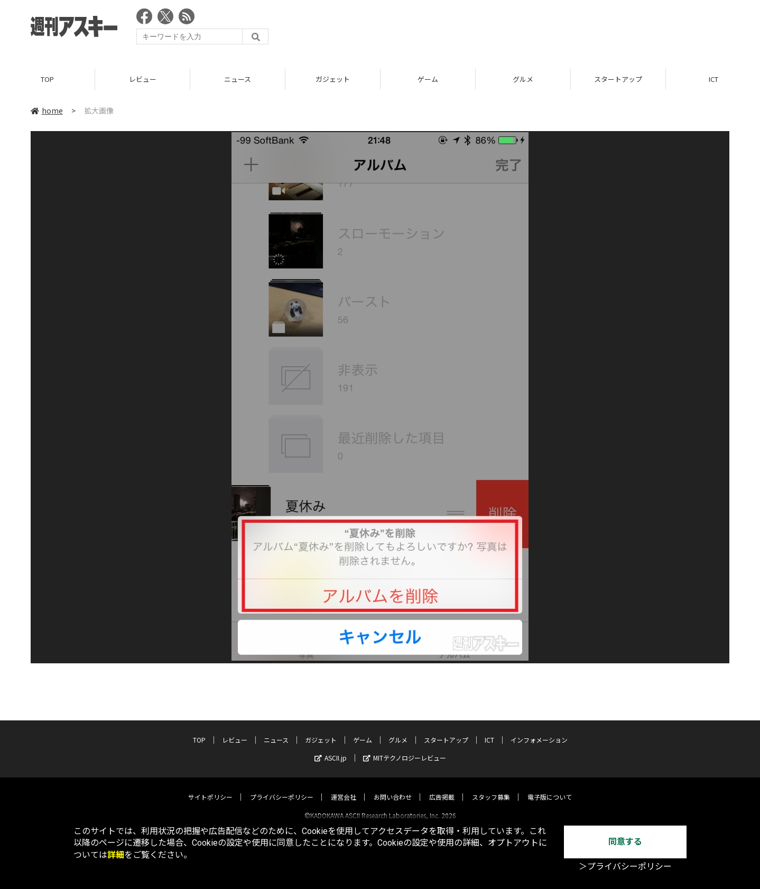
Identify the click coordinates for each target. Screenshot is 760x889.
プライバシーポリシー (281, 787)
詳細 (115, 855)
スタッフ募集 (491, 787)
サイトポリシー (210, 787)
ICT (489, 730)
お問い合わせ (393, 787)
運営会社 (343, 787)
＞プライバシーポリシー (625, 867)
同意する (625, 842)
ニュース (237, 79)
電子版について (549, 787)
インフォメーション (539, 730)
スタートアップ (618, 79)
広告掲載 (442, 787)
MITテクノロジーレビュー (404, 748)
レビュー (142, 79)
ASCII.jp (330, 748)
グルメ (523, 79)
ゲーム (428, 79)
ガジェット (333, 79)
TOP (47, 79)
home (47, 110)
